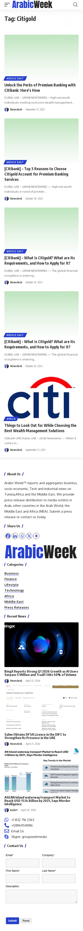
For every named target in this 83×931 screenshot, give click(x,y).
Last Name (49, 870)
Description (12, 886)
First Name (13, 870)
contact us (28, 517)
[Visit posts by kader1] (6, 810)
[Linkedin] (15, 536)
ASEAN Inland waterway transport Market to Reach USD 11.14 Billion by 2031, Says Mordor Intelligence (37, 800)
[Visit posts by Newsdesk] (6, 109)
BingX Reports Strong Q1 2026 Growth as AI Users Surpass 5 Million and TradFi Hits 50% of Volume (41, 673)
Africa (11, 419)
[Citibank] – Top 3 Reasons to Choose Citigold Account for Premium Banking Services (36, 174)
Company (48, 855)
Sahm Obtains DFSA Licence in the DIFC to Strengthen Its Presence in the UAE (35, 736)
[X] (29, 536)
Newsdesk (16, 109)
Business (11, 573)
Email (10, 855)
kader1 (13, 810)
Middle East (15, 78)
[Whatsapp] (22, 536)
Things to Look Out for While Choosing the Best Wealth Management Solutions (40, 428)
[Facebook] (8, 536)
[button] (8, 4)
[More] (36, 536)
